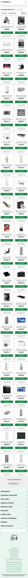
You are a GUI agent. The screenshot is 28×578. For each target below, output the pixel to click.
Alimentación (5, 491)
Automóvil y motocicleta (9, 495)
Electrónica (4, 510)
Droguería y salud (6, 506)
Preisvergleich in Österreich (14, 568)
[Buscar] (2, 5)
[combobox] (15, 5)
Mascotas (4, 522)
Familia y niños (6, 514)
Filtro (24, 13)
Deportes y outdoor (7, 503)
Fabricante (12, 13)
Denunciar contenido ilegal (14, 479)
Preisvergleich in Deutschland (14, 569)
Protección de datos (14, 549)
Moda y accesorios (7, 526)
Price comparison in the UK (14, 571)
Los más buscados (14, 551)
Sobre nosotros (14, 555)
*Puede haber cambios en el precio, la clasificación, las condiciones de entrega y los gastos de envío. (14, 575)
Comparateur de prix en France (14, 566)
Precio (4, 13)
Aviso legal (14, 548)
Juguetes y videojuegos (9, 518)
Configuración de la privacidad (14, 559)
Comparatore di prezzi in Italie (14, 564)
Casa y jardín (5, 499)
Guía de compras (14, 557)
